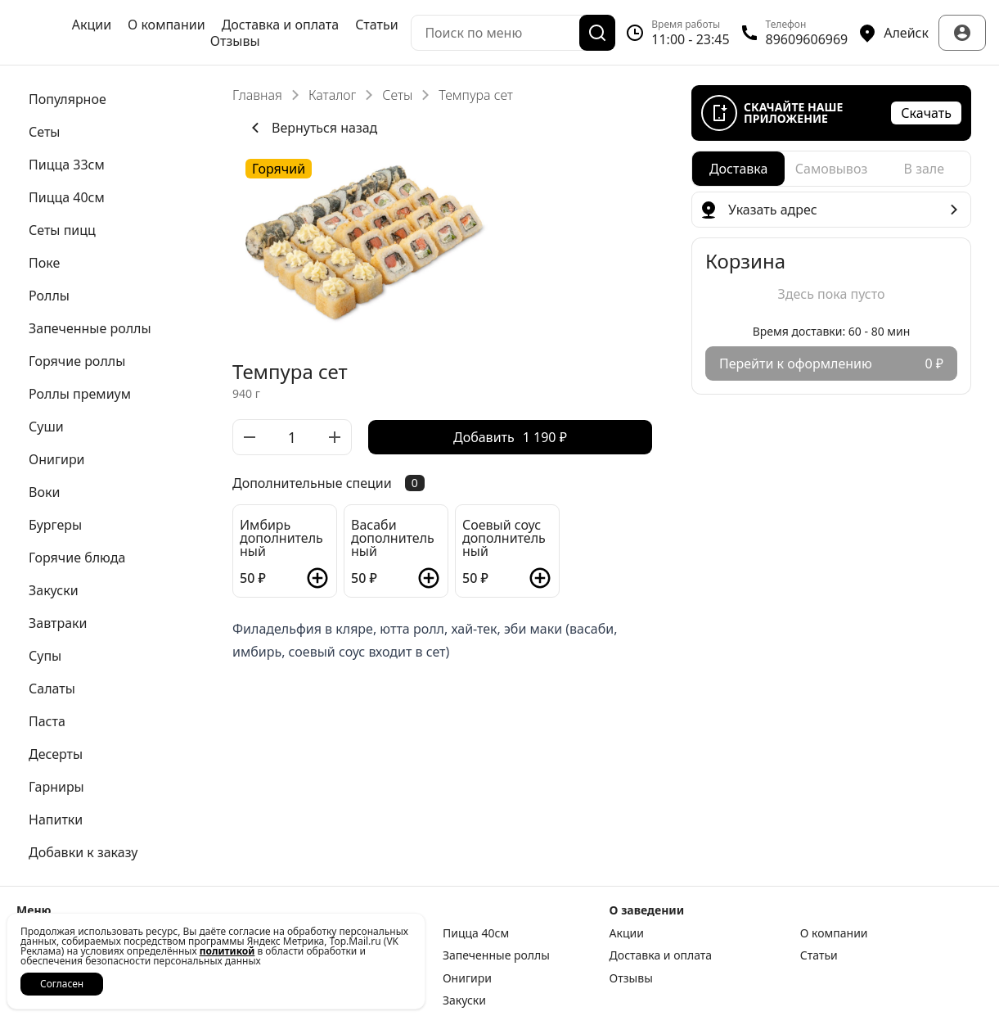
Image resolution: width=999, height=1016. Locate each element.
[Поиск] (597, 33)
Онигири (467, 978)
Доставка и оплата (280, 24)
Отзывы (235, 40)
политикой (227, 951)
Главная (257, 95)
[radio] (738, 168)
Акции (91, 24)
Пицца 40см (476, 933)
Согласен (61, 984)
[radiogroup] (831, 169)
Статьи (376, 24)
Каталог (332, 95)
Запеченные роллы (496, 955)
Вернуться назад (311, 128)
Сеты (397, 95)
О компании (166, 24)
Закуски (464, 1000)
